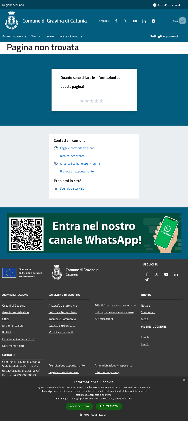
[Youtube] (129, 20)
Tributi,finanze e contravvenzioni (115, 305)
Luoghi (145, 337)
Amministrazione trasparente (113, 365)
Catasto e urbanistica (62, 325)
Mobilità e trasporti (61, 332)
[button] (94, 415)
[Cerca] (181, 20)
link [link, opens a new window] (130, 398)
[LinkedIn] (138, 20)
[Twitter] (120, 20)
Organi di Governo (13, 305)
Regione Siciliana (13, 5)
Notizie (145, 305)
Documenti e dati (13, 345)
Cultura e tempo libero (63, 312)
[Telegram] (148, 20)
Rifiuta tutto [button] (109, 406)
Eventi (145, 344)
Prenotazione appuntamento (67, 365)
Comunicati (148, 312)
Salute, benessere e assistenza (114, 312)
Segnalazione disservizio (64, 372)
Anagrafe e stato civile (63, 305)
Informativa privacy (107, 372)
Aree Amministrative (15, 312)
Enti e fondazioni (13, 325)
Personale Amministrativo (18, 339)
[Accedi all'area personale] (167, 5)
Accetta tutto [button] (79, 406)
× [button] (183, 380)
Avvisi (145, 319)
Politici (6, 332)
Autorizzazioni (104, 318)
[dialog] (94, 399)
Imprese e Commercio (62, 319)
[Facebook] (110, 20)
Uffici (5, 319)
